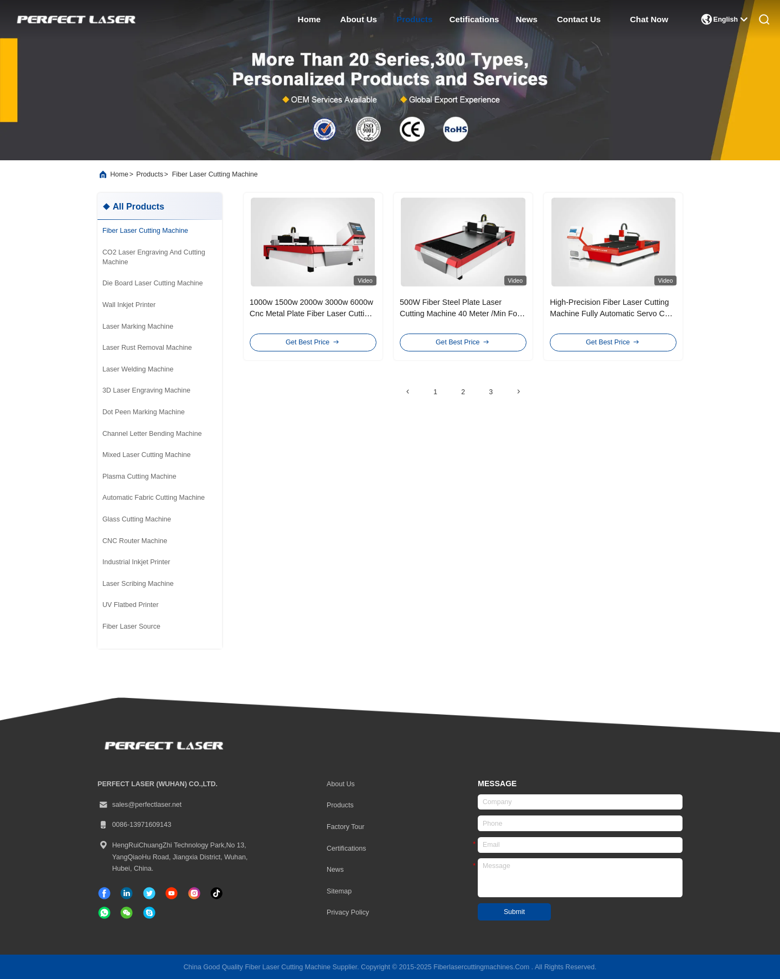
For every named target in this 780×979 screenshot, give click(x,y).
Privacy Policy (348, 912)
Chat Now (649, 19)
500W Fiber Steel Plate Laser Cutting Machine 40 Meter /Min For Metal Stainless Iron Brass (460, 314)
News (335, 869)
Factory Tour (346, 827)
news (526, 19)
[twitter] (149, 893)
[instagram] (194, 893)
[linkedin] (126, 893)
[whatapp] (104, 912)
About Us (341, 784)
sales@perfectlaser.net (139, 805)
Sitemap (339, 891)
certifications (346, 848)
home (309, 19)
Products (340, 805)
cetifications (474, 19)
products (414, 19)
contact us (579, 19)
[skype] (149, 912)
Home (119, 174)
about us (358, 19)
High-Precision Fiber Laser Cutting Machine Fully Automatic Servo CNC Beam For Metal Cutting (613, 314)
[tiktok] (171, 893)
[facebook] (104, 893)
